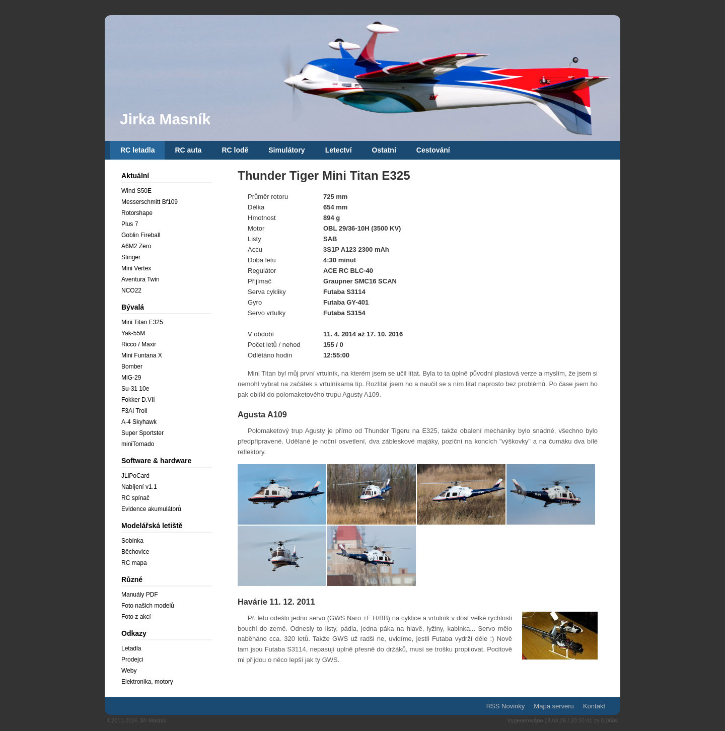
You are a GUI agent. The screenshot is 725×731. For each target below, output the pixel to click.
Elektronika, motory (147, 681)
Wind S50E (136, 190)
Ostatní (384, 150)
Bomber (131, 366)
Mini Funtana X (141, 355)
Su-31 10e (135, 388)
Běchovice (135, 551)
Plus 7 (129, 224)
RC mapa (134, 562)
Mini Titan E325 (142, 322)
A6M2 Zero (136, 246)
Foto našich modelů (147, 605)
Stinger (130, 257)
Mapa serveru (553, 706)
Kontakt (594, 706)
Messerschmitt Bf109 (149, 201)
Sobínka (132, 540)
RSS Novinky (505, 706)
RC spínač (135, 497)
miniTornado (137, 444)
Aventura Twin (140, 279)
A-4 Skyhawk (139, 421)
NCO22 (131, 290)
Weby (128, 670)
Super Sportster (142, 432)
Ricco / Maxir (138, 344)
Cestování (433, 150)
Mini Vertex (136, 268)
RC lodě (235, 150)
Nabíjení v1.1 (139, 486)
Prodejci (132, 659)
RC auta (188, 150)
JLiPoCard (135, 475)
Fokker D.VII (138, 399)
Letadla (131, 648)
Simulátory (286, 150)
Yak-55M (133, 333)
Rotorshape (137, 212)
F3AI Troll (134, 410)
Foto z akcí (136, 616)
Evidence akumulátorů (151, 509)
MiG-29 (131, 377)
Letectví (338, 150)
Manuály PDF (139, 594)
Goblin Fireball (140, 235)
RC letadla (137, 150)
